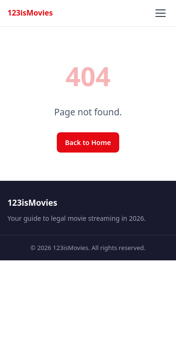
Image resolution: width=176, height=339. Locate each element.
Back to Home (88, 142)
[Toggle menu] (160, 13)
